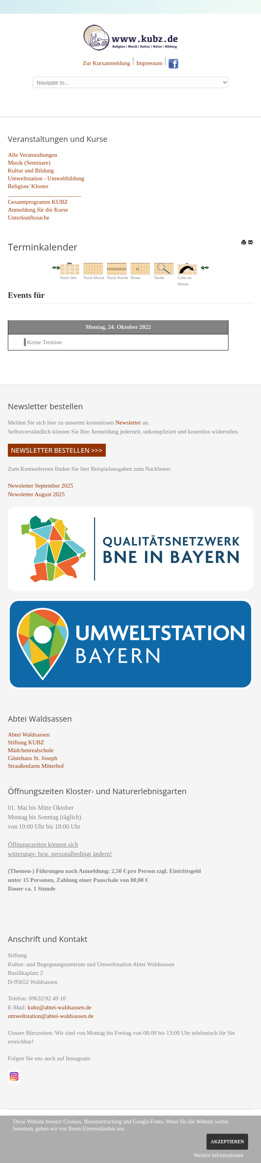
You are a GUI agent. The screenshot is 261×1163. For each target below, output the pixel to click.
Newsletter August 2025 (36, 494)
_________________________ (45, 194)
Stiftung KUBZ (26, 742)
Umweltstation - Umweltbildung (46, 178)
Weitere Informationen (218, 1155)
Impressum (149, 63)
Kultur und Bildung (31, 170)
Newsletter (128, 422)
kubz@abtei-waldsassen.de (59, 1007)
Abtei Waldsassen (28, 734)
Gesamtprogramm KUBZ (38, 202)
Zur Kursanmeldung (106, 63)
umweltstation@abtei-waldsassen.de (50, 1016)
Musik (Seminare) (29, 163)
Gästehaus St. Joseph (32, 758)
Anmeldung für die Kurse (38, 210)
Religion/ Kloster (28, 186)
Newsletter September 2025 (40, 486)
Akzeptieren (227, 1141)
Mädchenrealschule (31, 750)
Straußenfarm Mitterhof (36, 766)
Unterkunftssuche (28, 217)
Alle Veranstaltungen (32, 155)
